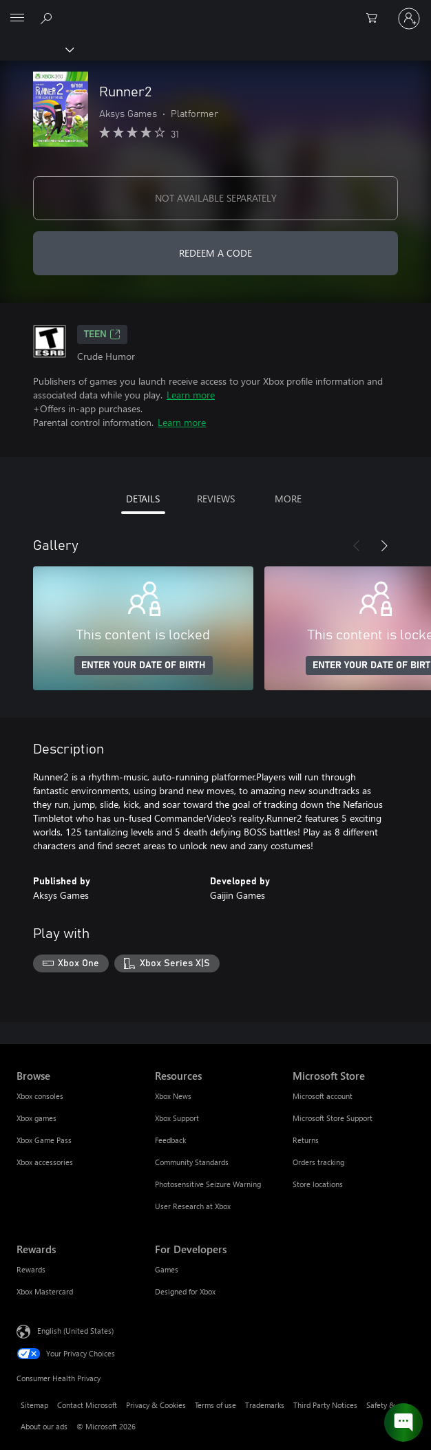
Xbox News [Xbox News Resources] (173, 1095)
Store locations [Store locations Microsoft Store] (318, 1184)
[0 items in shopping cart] (375, 18)
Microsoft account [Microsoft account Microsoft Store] (323, 1095)
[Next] (384, 545)
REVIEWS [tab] (216, 498)
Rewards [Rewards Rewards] (31, 1269)
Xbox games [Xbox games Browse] (36, 1117)
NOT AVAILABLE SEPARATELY (216, 197)
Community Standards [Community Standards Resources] (192, 1162)
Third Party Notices (325, 1404)
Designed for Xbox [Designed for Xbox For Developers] (185, 1291)
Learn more (191, 394)
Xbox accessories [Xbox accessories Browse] (45, 1162)
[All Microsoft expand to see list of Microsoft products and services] (17, 18)
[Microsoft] (215, 10)
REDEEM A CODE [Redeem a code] (215, 252)
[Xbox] (36, 49)
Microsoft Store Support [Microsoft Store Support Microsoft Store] (332, 1117)
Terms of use (215, 1404)
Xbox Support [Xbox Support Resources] (177, 1117)
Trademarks (264, 1404)
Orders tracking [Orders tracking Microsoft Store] (318, 1162)
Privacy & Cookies (156, 1404)
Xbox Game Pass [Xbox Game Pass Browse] (44, 1140)
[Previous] (356, 545)
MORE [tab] (288, 498)
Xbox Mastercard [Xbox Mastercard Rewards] (45, 1291)
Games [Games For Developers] (166, 1269)
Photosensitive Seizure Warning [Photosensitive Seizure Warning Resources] (208, 1184)
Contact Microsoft (87, 1404)
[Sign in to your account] (408, 18)
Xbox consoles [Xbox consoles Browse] (40, 1095)
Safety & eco (387, 1404)
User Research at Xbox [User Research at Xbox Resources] (193, 1206)
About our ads (44, 1426)
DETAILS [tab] (143, 498)
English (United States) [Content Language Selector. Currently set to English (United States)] (75, 1329)
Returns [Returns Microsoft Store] (306, 1140)
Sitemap (34, 1404)
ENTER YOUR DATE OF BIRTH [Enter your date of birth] (143, 665)
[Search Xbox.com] (48, 18)
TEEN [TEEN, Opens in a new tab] (102, 334)
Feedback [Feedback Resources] (170, 1140)
